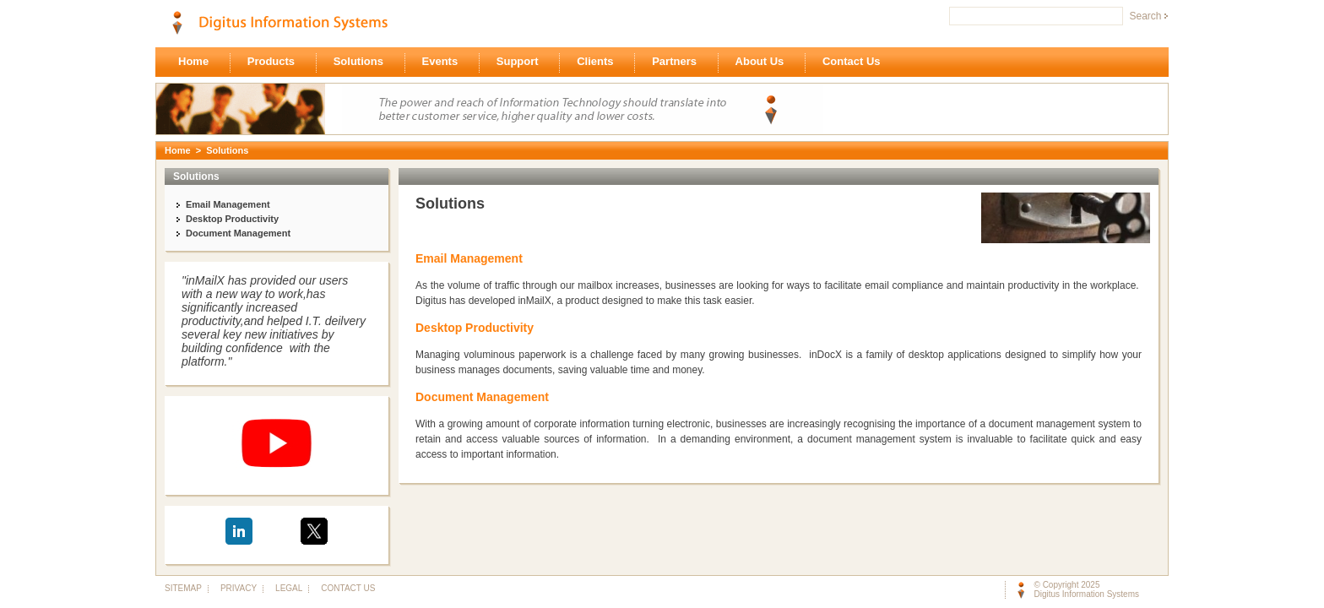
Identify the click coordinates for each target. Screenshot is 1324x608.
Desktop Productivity (232, 219)
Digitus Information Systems (1087, 594)
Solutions (363, 62)
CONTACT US (344, 588)
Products (276, 62)
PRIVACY (238, 588)
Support (522, 62)
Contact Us (856, 62)
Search (1145, 16)
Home (198, 62)
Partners (678, 62)
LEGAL (288, 588)
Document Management (238, 233)
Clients (599, 62)
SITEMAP (183, 588)
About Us (764, 62)
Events (445, 62)
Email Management (228, 204)
